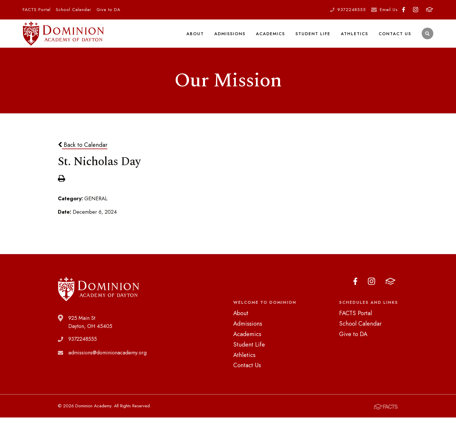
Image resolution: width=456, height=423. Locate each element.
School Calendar (73, 9)
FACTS (429, 9)
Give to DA (108, 9)
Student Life (314, 36)
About (196, 36)
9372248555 (351, 9)
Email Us (389, 9)
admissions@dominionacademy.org (107, 358)
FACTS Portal (37, 9)
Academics (271, 36)
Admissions (231, 36)
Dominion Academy (63, 36)
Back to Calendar (82, 150)
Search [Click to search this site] (427, 36)
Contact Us (395, 36)
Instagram (415, 9)
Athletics (355, 36)
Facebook (403, 9)
